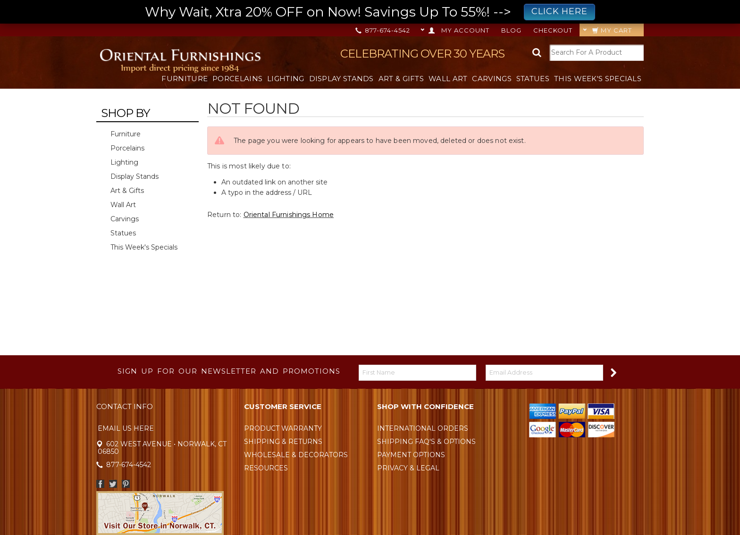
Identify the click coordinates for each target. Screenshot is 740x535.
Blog (511, 30)
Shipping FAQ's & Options (426, 441)
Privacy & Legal (408, 468)
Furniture (184, 78)
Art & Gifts (401, 78)
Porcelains (237, 78)
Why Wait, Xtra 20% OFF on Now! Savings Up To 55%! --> (370, 12)
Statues (532, 78)
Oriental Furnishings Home (289, 214)
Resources (266, 468)
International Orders (422, 428)
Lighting (285, 78)
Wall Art (448, 78)
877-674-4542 (383, 30)
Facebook (100, 484)
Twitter (113, 484)
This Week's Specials (597, 78)
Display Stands (341, 78)
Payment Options (411, 455)
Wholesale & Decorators (296, 455)
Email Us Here (126, 428)
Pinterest (126, 484)
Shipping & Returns (283, 441)
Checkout (552, 30)
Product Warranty (283, 428)
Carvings (491, 78)
